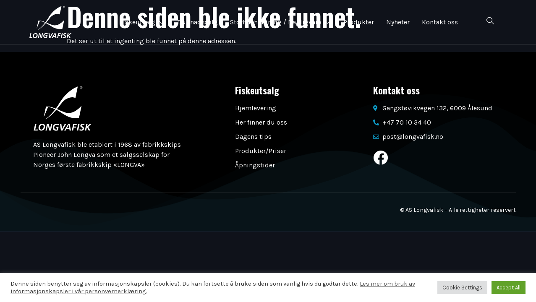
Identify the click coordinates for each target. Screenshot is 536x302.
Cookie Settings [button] (462, 287)
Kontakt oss (441, 22)
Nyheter (398, 22)
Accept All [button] (508, 287)
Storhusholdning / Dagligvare (280, 22)
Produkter (358, 22)
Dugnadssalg (197, 22)
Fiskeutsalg (141, 22)
